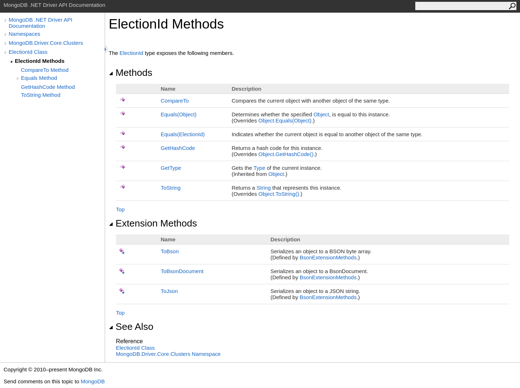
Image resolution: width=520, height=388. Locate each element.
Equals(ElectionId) (183, 134)
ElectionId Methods (40, 61)
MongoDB (93, 381)
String (264, 188)
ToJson (169, 291)
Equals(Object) (178, 114)
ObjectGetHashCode (286, 154)
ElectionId (131, 53)
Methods (130, 72)
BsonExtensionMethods (328, 257)
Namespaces (24, 34)
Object (321, 114)
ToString (171, 188)
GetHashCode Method (48, 87)
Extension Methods (153, 223)
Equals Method (39, 78)
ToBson (170, 251)
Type (259, 168)
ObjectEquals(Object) (285, 120)
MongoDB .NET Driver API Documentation (40, 23)
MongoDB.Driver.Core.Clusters (46, 43)
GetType (171, 168)
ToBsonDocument (182, 271)
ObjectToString (279, 194)
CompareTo (175, 101)
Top (120, 209)
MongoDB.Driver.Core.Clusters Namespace (168, 354)
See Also (131, 326)
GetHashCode (178, 148)
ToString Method (40, 95)
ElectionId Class (28, 52)
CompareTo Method (45, 70)
